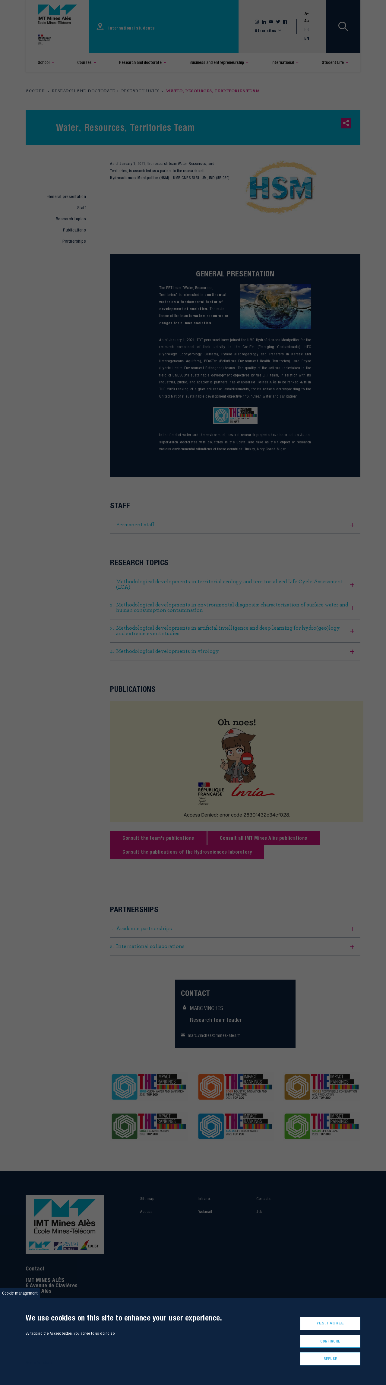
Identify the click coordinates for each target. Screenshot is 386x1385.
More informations (39, 1362)
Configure (330, 1341)
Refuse (330, 1358)
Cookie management (20, 1292)
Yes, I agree (330, 1323)
